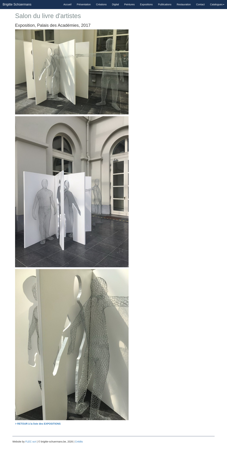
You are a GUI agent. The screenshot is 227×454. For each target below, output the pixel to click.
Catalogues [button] (217, 4)
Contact (200, 4)
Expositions (146, 4)
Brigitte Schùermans (17, 4)
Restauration (184, 4)
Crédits (79, 441)
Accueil (67, 4)
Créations (101, 4)
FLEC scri (30, 441)
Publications (164, 4)
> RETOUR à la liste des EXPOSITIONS (38, 423)
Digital (115, 4)
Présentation (84, 4)
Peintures (129, 4)
